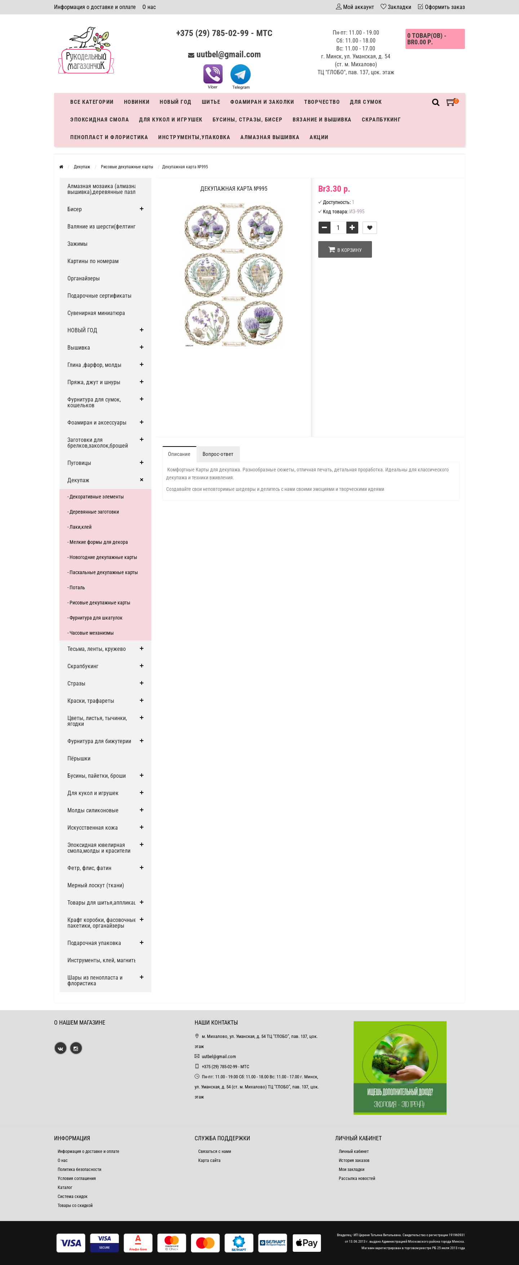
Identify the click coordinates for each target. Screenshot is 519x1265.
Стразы (76, 683)
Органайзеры (83, 278)
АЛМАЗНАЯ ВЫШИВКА (270, 137)
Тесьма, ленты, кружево (96, 648)
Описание (179, 454)
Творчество (322, 102)
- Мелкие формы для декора (97, 542)
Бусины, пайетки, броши (96, 775)
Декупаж (78, 480)
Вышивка (78, 347)
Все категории (92, 102)
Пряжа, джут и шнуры (93, 382)
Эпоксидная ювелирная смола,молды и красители (98, 848)
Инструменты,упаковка (194, 137)
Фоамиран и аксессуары (97, 422)
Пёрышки (78, 758)
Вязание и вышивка (322, 119)
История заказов (354, 1160)
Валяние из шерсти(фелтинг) (102, 226)
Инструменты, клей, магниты (102, 960)
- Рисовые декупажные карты (98, 602)
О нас (149, 7)
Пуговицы (79, 463)
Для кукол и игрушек (171, 119)
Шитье (211, 102)
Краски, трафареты (90, 700)
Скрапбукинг (381, 119)
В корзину (345, 249)
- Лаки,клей (79, 527)
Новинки (137, 102)
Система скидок (73, 1196)
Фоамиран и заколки (262, 102)
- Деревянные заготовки (93, 512)
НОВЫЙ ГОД (82, 330)
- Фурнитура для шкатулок (95, 618)
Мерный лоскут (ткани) (95, 885)
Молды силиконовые (93, 810)
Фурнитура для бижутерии (99, 741)
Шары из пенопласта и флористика (95, 980)
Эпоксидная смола (99, 119)
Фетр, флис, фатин (89, 868)
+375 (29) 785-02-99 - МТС (224, 33)
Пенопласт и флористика (109, 137)
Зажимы (77, 243)
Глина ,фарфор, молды (94, 364)
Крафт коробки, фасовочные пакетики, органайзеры (102, 922)
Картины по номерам (93, 261)
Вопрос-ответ (218, 454)
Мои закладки (351, 1169)
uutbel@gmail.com (228, 54)
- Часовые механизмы (90, 633)
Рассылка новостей (357, 1178)
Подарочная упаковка (94, 943)
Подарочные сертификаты (99, 295)
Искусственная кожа (92, 827)
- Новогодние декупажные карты (102, 557)
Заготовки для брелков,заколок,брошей (97, 442)
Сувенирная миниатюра (96, 313)
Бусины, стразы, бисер (248, 119)
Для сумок (366, 102)
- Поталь (76, 587)
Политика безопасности (79, 1169)
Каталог (65, 1187)
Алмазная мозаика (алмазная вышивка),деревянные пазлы (103, 189)
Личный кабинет (354, 1151)
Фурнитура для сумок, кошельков (94, 402)
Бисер (74, 209)
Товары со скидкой (75, 1205)
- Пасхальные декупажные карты (102, 572)
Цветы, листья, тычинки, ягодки (97, 721)
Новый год (176, 102)
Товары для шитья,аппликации (104, 902)
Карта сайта (209, 1160)
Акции (319, 137)
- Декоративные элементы (95, 497)
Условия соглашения (77, 1178)
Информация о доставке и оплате (95, 7)
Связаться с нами (214, 1151)
